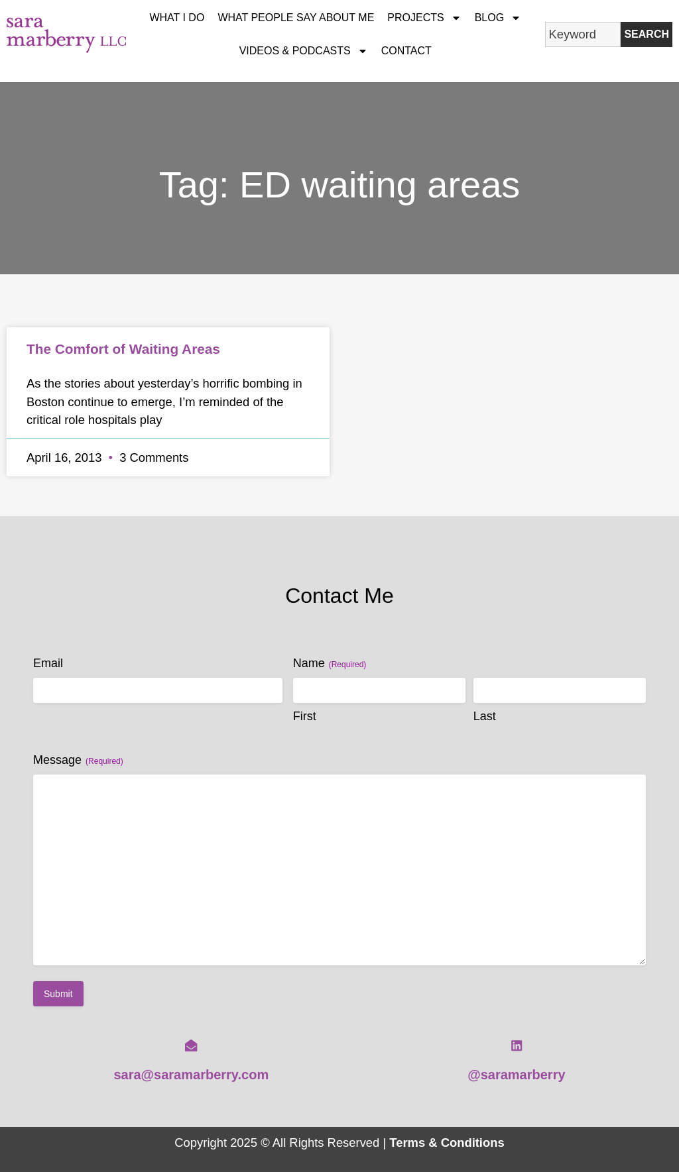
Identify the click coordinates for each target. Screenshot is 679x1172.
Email (48, 663)
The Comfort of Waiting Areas (123, 348)
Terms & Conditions (446, 1142)
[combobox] (583, 34)
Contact (406, 50)
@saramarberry (516, 1074)
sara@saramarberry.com (191, 1074)
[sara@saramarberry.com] (191, 1045)
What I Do (176, 17)
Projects (424, 18)
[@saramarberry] (517, 1045)
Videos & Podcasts (303, 51)
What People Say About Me (295, 17)
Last (484, 716)
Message (78, 760)
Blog (498, 18)
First (304, 716)
